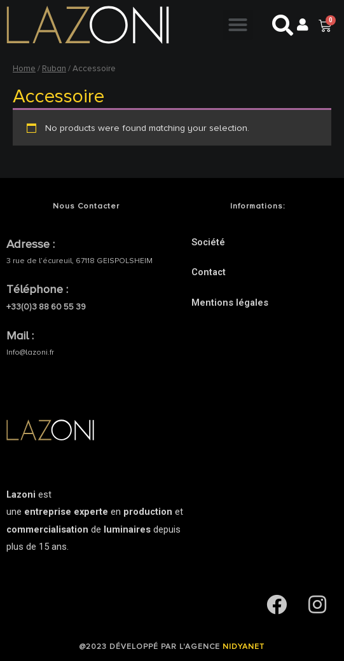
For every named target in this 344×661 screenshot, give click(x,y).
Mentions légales (229, 302)
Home (24, 69)
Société (208, 242)
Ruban (54, 69)
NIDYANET (244, 646)
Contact (208, 272)
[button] (238, 25)
